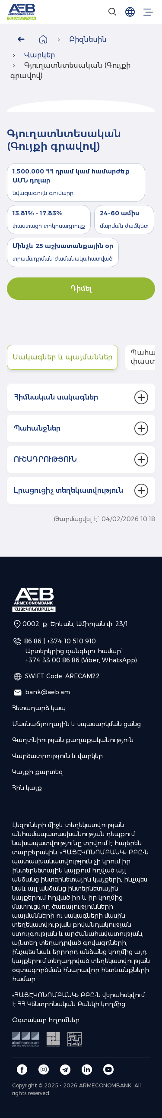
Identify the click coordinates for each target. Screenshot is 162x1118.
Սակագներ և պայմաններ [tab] (62, 357)
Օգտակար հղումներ (45, 1020)
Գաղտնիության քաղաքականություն (72, 740)
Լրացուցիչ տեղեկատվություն (68, 490)
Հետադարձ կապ (39, 708)
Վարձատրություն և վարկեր (57, 756)
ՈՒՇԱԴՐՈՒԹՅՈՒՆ (45, 459)
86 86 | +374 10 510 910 (60, 641)
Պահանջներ (37, 428)
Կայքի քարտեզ (37, 772)
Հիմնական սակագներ (56, 397)
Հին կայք (27, 788)
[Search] (113, 12)
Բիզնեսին (88, 39)
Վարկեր (39, 55)
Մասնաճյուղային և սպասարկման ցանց (76, 724)
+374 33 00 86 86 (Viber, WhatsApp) (81, 660)
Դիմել (81, 288)
